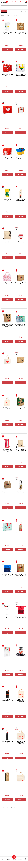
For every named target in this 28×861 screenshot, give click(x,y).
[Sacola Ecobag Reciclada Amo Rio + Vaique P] (7, 662)
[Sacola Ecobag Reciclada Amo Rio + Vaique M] (7, 537)
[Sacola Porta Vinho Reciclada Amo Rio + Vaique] (7, 454)
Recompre (20, 858)
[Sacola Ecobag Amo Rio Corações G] (7, 79)
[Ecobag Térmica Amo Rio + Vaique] (21, 162)
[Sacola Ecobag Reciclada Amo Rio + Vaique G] (21, 329)
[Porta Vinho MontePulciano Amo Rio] (7, 704)
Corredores (14, 857)
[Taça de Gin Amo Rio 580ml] (7, 621)
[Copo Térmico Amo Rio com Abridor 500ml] (21, 662)
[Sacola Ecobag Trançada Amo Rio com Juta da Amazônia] (7, 329)
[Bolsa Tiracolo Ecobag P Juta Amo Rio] (21, 496)
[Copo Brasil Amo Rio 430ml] (7, 204)
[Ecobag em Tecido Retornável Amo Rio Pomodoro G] (21, 746)
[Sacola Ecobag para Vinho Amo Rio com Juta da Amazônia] (21, 537)
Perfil (25, 858)
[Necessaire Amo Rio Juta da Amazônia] (21, 371)
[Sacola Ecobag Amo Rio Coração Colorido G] (21, 79)
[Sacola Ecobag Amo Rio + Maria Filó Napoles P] (21, 37)
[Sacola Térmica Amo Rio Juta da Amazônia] (7, 496)
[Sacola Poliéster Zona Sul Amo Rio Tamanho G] (7, 579)
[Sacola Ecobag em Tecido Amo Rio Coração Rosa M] (7, 412)
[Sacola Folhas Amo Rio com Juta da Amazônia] (21, 412)
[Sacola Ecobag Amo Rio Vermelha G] (7, 121)
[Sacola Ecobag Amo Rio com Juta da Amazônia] (21, 287)
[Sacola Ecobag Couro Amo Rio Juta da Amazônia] (7, 246)
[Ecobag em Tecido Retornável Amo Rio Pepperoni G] (21, 787)
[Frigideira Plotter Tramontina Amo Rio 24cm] (21, 246)
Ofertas (8, 858)
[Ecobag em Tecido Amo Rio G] (7, 371)
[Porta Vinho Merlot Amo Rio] (7, 746)
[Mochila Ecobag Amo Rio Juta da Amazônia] (21, 454)
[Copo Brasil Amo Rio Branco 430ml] (7, 37)
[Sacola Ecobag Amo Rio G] (7, 162)
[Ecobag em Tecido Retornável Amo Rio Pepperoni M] (21, 704)
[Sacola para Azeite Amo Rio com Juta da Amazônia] (7, 787)
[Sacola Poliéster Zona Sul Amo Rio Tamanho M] (21, 621)
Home (3, 858)
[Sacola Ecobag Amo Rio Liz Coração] (7, 287)
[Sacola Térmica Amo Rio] (21, 121)
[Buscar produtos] (25, 7)
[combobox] (14, 6)
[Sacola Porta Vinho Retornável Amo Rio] (21, 204)
